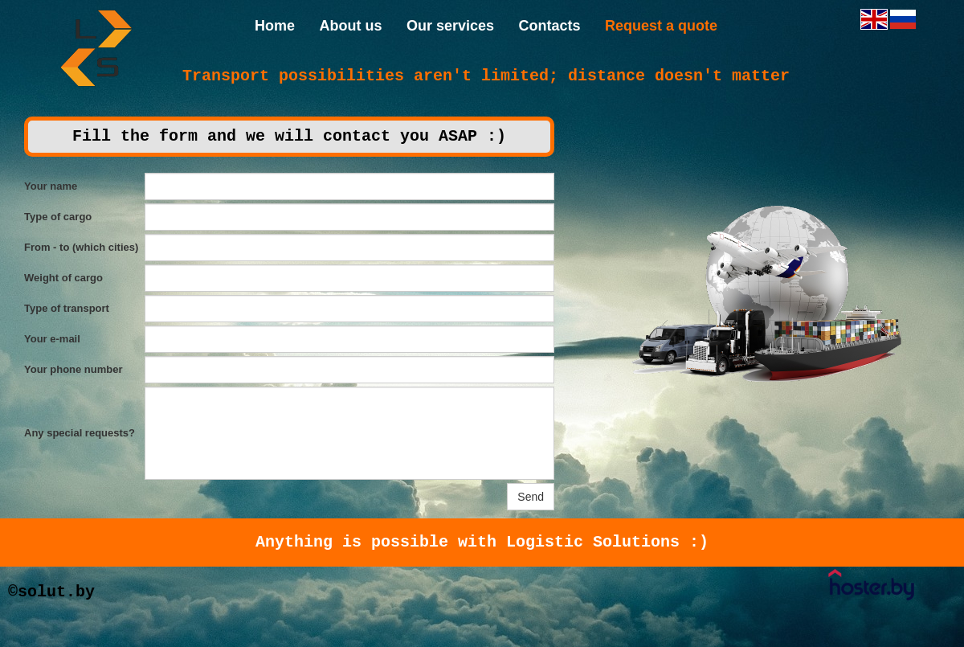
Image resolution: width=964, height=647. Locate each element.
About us (350, 26)
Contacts (549, 26)
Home (275, 26)
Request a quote (661, 26)
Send (530, 496)
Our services (450, 26)
